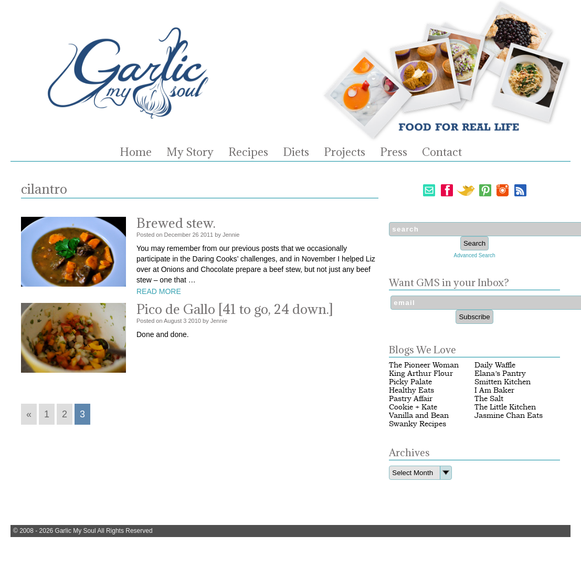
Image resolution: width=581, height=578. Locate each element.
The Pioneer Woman (424, 365)
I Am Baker (494, 390)
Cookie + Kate (413, 407)
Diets (296, 152)
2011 (206, 235)
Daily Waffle (494, 365)
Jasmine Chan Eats (508, 415)
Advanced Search (474, 255)
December (177, 235)
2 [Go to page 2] (64, 414)
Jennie (231, 235)
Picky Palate (410, 381)
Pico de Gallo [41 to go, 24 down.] (234, 309)
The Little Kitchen (505, 407)
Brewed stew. (176, 223)
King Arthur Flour (421, 373)
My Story (190, 152)
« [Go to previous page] (28, 414)
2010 (194, 321)
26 (195, 235)
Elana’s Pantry (500, 373)
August (173, 321)
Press (393, 152)
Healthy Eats (411, 390)
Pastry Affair (410, 398)
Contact (442, 152)
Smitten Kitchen (502, 381)
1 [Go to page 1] (46, 414)
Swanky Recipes (417, 423)
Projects (344, 152)
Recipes (248, 152)
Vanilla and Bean (419, 415)
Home (136, 152)
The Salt (488, 398)
